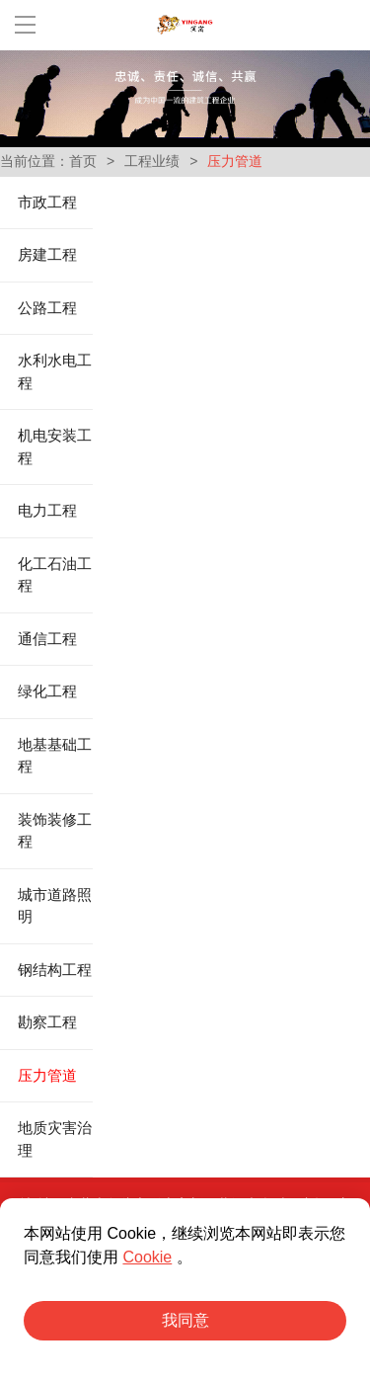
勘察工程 (47, 1022)
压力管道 (47, 1076)
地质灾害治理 (55, 1139)
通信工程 (47, 639)
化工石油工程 (55, 575)
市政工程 (47, 202)
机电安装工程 (55, 447)
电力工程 (47, 511)
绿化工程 (47, 691)
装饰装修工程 (55, 831)
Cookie (147, 1257)
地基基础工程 (55, 756)
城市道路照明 (55, 906)
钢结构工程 (55, 970)
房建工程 (47, 255)
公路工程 (47, 308)
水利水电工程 (55, 372)
